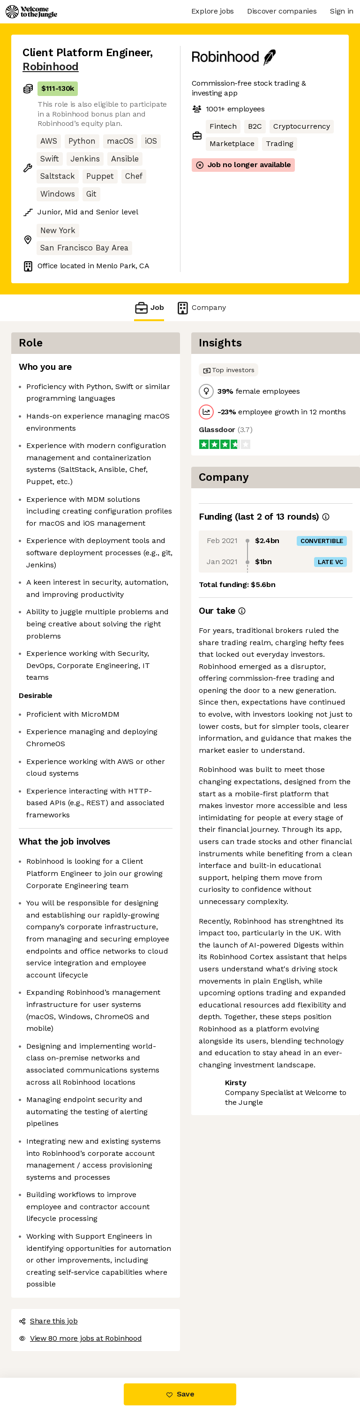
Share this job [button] (48, 1320)
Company (200, 308)
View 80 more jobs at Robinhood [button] (80, 1338)
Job (149, 308)
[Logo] (31, 11)
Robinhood (50, 66)
